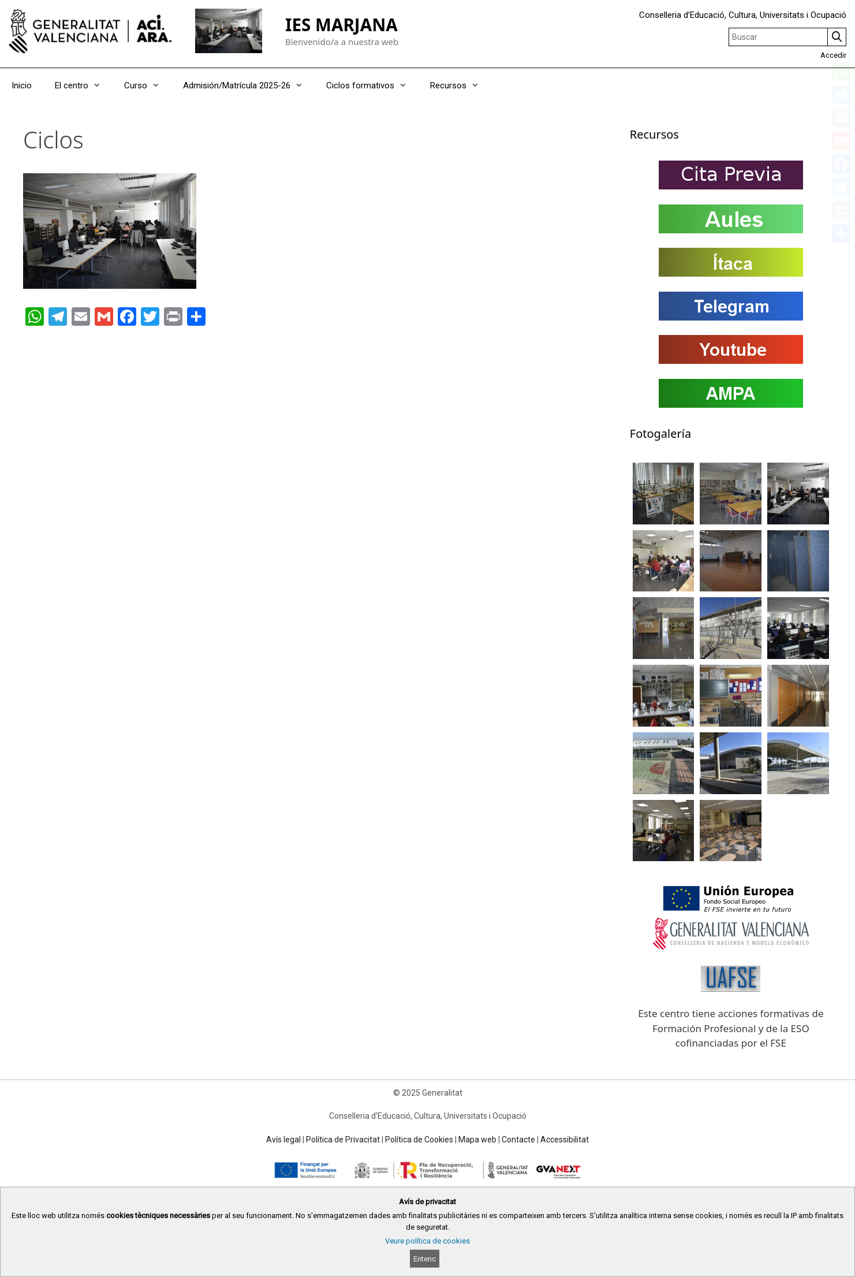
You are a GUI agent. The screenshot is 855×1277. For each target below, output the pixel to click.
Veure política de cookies (427, 1241)
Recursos (460, 85)
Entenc (424, 1258)
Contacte (518, 1139)
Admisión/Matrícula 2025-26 (249, 85)
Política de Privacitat (343, 1139)
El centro (84, 85)
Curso (147, 85)
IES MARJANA (341, 24)
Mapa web (477, 1139)
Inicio (22, 85)
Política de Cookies (419, 1139)
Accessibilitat (564, 1139)
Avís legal (283, 1139)
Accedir (833, 55)
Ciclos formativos (372, 85)
